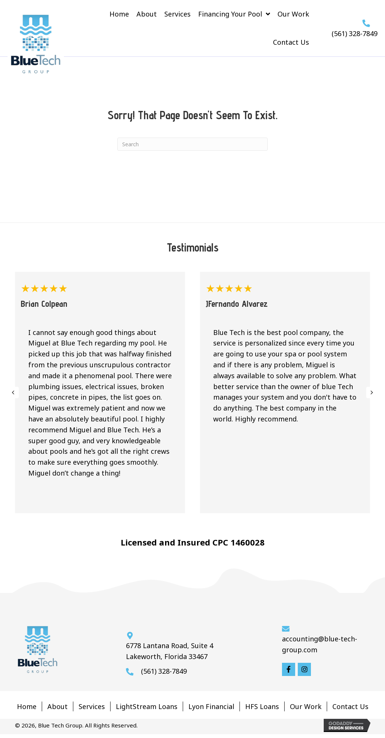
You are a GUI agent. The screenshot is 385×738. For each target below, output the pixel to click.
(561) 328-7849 (354, 33)
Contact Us (350, 706)
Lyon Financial (211, 706)
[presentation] (13, 392)
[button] (288, 669)
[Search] (192, 144)
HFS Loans (262, 706)
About (57, 706)
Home (26, 706)
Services (92, 706)
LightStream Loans (146, 706)
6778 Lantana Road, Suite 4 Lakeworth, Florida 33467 (169, 651)
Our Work (305, 706)
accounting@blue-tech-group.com (319, 644)
